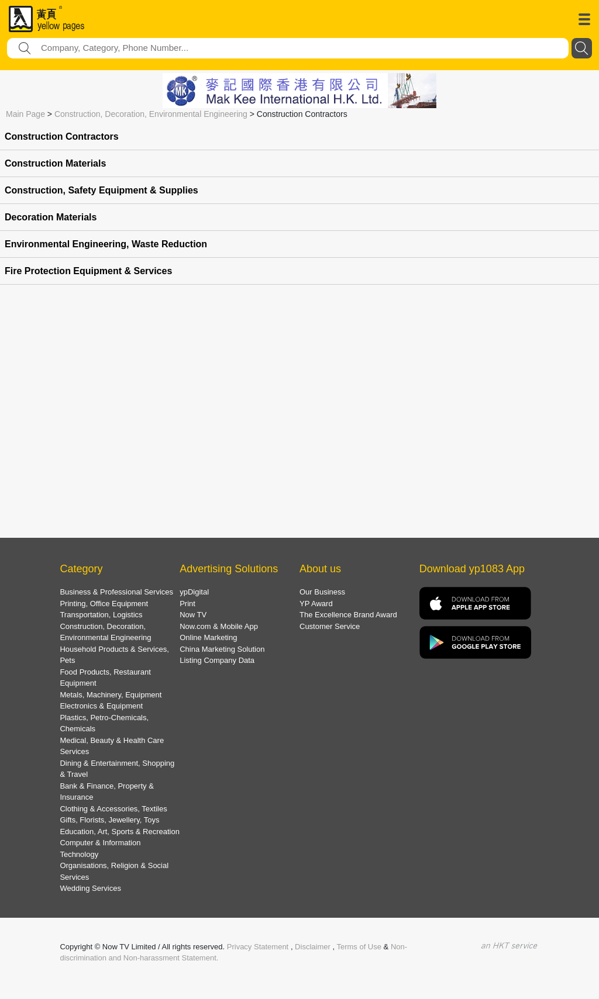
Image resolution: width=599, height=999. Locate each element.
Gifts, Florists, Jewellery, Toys (109, 819)
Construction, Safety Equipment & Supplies (101, 190)
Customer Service (330, 626)
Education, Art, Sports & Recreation (120, 831)
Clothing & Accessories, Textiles (113, 808)
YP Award (316, 603)
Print (187, 603)
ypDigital (194, 591)
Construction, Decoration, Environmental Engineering (150, 114)
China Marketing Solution (222, 649)
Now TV (193, 614)
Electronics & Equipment (101, 705)
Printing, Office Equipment (104, 603)
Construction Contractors (62, 136)
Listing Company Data (217, 660)
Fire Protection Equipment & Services (88, 271)
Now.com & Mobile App (219, 626)
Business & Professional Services (116, 591)
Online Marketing (208, 637)
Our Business (322, 591)
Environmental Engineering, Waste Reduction (106, 244)
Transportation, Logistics (101, 614)
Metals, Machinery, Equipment (110, 694)
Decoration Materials (51, 217)
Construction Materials (55, 163)
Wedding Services (90, 888)
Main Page (25, 114)
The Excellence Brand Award (348, 614)
